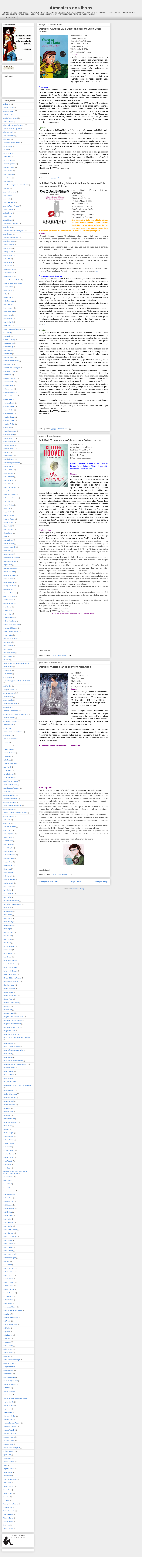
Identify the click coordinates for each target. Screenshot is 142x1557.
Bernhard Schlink (9, 311)
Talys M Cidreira (8, 1469)
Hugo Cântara (8, 635)
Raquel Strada (8, 1279)
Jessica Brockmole (9, 739)
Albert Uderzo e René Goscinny (14, 125)
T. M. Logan (7, 1458)
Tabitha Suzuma (8, 1462)
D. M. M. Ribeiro (8, 449)
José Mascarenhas (9, 802)
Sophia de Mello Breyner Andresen (15, 1398)
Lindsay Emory (8, 932)
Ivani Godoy (7, 670)
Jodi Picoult (7, 767)
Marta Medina (8, 1078)
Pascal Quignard (9, 1194)
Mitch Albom (7, 1126)
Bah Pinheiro (7, 266)
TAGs (5, 1465)
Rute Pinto (6, 1338)
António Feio (7, 227)
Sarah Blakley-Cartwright (11, 1360)
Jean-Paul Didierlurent (10, 711)
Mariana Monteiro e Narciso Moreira (15, 1064)
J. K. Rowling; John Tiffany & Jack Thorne (17, 681)
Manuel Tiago (7, 999)
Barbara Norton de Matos (11, 280)
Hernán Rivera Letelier (11, 631)
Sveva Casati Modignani (11, 1447)
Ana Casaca (7, 178)
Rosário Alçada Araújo (10, 1317)
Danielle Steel (8, 466)
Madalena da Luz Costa (11, 981)
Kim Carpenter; (8, 872)
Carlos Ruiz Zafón (9, 371)
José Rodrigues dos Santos (12, 805)
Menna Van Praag (9, 1105)
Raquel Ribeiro (8, 1275)
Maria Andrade (8, 1043)
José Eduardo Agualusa (11, 788)
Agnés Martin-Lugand (10, 118)
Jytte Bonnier (7, 837)
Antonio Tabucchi (9, 241)
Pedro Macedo (8, 1244)
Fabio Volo (7, 550)
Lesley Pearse (8, 911)
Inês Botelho (7, 642)
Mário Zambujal (8, 1071)
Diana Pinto (7, 484)
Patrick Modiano (8, 1208)
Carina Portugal (8, 347)
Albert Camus (8, 121)
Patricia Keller (8, 1198)
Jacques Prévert (8, 689)
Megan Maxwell (8, 1101)
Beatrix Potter (8, 287)
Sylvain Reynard (8, 1451)
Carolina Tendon (8, 382)
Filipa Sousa (7, 565)
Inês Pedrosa (7, 656)
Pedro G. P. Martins (9, 1236)
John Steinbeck (8, 774)
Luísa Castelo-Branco (10, 964)
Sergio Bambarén (9, 1367)
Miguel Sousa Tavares (10, 1122)
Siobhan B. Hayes (9, 1384)
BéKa (5, 294)
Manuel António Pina (10, 995)
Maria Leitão (7, 1054)
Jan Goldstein (8, 697)
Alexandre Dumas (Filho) (11, 143)
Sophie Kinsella (8, 1402)
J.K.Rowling (7, 686)
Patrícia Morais (8, 1201)
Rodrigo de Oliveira (9, 1307)
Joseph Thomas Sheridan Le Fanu (15, 813)
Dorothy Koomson (9, 494)
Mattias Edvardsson (10, 1094)
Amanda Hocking (9, 167)
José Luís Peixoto (9, 795)
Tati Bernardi (7, 1476)
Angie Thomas (8, 209)
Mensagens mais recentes (49, 882)
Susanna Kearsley (9, 1433)
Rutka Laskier (8, 1346)
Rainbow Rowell (8, 1272)
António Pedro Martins (10, 237)
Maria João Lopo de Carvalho (13, 1050)
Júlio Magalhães (8, 834)
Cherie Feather (8, 413)
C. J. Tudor (7, 332)
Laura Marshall (8, 893)
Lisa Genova (7, 936)
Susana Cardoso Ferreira (11, 1423)
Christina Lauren (9, 420)
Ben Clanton (7, 304)
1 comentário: (62, 178)
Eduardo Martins (9, 519)
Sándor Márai (7, 1352)
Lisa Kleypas (7, 939)
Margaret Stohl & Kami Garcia (13, 1017)
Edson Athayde (8, 515)
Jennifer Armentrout (10, 721)
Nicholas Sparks (8, 1150)
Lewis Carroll (7, 918)
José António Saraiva (10, 781)
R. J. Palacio (7, 1265)
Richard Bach (7, 1296)
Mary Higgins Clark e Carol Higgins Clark (17, 1085)
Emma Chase (8, 540)
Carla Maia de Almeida (11, 361)
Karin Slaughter (8, 848)
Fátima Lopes (8, 554)
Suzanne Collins (8, 1440)
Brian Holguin (7, 318)
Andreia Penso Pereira (11, 206)
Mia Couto (6, 1108)
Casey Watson (8, 385)
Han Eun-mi (7, 607)
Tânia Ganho (7, 1472)
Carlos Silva (7, 375)
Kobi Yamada (7, 876)
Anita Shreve (7, 213)
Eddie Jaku (7, 508)
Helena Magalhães (9, 621)
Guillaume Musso (9, 603)
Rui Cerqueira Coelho (10, 1324)
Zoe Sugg (6, 1525)
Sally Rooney (7, 1349)
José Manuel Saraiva (10, 799)
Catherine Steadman (10, 396)
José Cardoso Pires (10, 784)
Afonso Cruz (7, 114)
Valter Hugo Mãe (9, 1511)
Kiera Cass (7, 869)
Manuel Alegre (8, 992)
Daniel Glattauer (8, 459)
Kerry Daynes (8, 865)
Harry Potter (7, 614)
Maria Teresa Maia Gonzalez (13, 1061)
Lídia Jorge (7, 929)
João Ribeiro (7, 756)
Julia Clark (6, 820)
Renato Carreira (8, 1289)
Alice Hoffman (8, 153)
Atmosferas (7, 248)
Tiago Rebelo (7, 1493)
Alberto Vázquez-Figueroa (12, 129)
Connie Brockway (9, 438)
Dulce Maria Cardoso (10, 498)
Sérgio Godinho (8, 1370)
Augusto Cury (8, 255)
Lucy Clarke (7, 957)
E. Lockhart (7, 501)
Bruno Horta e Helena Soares (13, 329)
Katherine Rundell (9, 855)
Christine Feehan (9, 424)
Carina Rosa (7, 354)
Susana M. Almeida (9, 1426)
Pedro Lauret (7, 1240)
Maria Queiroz (8, 1057)
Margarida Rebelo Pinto (11, 1027)
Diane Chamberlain (9, 487)
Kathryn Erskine (8, 858)
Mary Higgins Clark (9, 1082)
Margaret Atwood (9, 1013)
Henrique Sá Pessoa (10, 628)
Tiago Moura (7, 1490)
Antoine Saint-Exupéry (10, 223)
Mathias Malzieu (8, 1091)
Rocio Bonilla (7, 1303)
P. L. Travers (7, 1184)
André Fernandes (9, 202)
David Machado (8, 473)
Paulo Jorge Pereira (10, 1229)
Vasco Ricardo (8, 1514)
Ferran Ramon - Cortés (11, 558)
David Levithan (8, 470)
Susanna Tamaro (9, 1437)
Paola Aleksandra (9, 1191)
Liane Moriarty (8, 922)
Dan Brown (7, 452)
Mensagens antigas (101, 882)
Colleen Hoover (8, 434)
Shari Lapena (7, 1374)
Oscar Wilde (7, 1180)
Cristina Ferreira (8, 445)
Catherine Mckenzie (10, 392)
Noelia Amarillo (8, 1157)
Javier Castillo (8, 700)
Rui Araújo (6, 1321)
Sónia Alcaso (7, 1395)
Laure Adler (7, 897)
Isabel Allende (8, 667)
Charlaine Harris (8, 403)
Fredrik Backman (9, 572)
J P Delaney (7, 674)
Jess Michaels (8, 735)
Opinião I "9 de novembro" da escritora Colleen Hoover (70, 440)
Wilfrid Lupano (8, 1521)
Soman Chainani (9, 1391)
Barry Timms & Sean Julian (12, 283)
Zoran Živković (8, 1528)
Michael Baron (8, 1112)
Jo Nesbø (6, 742)
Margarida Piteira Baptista (12, 1024)
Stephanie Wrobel (9, 1416)
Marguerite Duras (9, 1031)
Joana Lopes (7, 746)
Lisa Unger (7, 943)
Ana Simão (7, 199)
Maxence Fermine (9, 1097)
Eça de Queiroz (8, 505)
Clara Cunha (7, 427)
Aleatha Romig (8, 132)
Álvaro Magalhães (9, 164)
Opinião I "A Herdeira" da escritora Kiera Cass (65, 666)
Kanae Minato (8, 841)
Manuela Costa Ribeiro (11, 1002)
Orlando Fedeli (8, 1177)
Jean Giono (7, 707)
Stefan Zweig (7, 1412)
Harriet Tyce (7, 610)
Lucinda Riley (7, 953)
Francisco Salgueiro (10, 568)
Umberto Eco (7, 1507)
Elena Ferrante (8, 529)
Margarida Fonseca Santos (12, 1020)
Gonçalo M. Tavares (10, 593)
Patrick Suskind (8, 1215)
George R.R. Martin (9, 586)
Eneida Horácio (8, 544)
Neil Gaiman (7, 1147)
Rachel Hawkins (8, 1268)
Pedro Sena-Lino (9, 1254)
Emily (5, 536)
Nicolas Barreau (8, 1154)
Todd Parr (6, 1500)
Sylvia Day (7, 1455)
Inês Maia (6, 649)
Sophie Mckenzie (9, 1405)
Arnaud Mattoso (8, 245)
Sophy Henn (7, 1409)
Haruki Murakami (9, 617)
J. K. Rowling (7, 677)
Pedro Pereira (8, 1250)
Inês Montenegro (9, 652)
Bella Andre (7, 297)
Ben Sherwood (8, 308)
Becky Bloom (7, 290)
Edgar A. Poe (7, 512)
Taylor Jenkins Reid (9, 1479)
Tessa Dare (7, 1483)
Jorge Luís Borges (9, 777)
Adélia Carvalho (8, 107)
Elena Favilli (7, 526)
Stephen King (7, 1419)
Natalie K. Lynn (8, 1143)
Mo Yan (5, 1129)
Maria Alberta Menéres (11, 1034)
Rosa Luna (7, 1314)
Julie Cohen (7, 830)
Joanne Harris (8, 749)
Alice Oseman (8, 160)
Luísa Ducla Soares (10, 960)
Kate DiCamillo (8, 851)
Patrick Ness (7, 1212)
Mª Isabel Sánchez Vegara (12, 978)
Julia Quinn (7, 823)
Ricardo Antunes (9, 1293)
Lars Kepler (7, 890)
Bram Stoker (7, 315)
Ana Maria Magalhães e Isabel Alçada (16, 185)
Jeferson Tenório (9, 718)
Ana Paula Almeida (9, 192)
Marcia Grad (7, 1010)
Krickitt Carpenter (9, 879)
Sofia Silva (7, 1388)
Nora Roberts (7, 1161)
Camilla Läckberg (9, 339)
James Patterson (9, 693)
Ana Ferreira (7, 181)
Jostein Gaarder (8, 816)
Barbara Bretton (8, 273)
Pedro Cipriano (8, 1233)
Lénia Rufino (7, 907)
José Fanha (7, 791)
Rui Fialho (6, 1328)
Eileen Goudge (8, 522)
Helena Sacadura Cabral (11, 624)
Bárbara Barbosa (9, 269)
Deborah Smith (8, 480)
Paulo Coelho (7, 1226)
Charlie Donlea (8, 410)
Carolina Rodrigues (9, 378)
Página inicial (10, 18)
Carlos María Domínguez (11, 368)
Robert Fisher (8, 1300)
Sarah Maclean (8, 1363)
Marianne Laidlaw (9, 1068)
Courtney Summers (9, 441)
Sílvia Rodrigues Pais (10, 1381)
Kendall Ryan (7, 862)
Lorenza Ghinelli (8, 946)
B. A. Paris (6, 259)
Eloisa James (7, 533)
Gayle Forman (8, 579)
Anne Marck (7, 220)
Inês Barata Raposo (10, 638)
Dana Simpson (8, 456)
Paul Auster (7, 1219)
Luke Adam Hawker (9, 974)
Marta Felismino (8, 1075)
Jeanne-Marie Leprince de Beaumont (15, 714)
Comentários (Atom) (77, 889)
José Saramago (8, 809)
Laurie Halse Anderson (11, 900)
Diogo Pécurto (8, 491)
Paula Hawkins (8, 1222)
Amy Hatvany (7, 171)
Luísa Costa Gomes (10, 967)
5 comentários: (63, 874)
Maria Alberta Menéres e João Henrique (16, 1038)
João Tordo (7, 760)
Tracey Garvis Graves (10, 1504)
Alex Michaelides (9, 136)
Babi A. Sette (7, 262)
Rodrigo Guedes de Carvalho (13, 1310)
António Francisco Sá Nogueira (13, 231)
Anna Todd (7, 216)
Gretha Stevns (8, 600)
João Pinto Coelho (9, 753)
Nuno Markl (7, 1164)
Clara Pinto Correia (9, 431)
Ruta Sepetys (7, 1335)
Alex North (6, 139)
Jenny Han (7, 728)
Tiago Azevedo (8, 1486)
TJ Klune (6, 1497)
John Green (7, 770)
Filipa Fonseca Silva (10, 561)
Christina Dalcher (9, 417)
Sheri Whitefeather (9, 1377)
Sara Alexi (6, 1356)
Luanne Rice (7, 950)
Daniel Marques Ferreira (11, 463)
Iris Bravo (6, 660)
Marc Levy (6, 1006)
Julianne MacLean (9, 827)
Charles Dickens (8, 406)
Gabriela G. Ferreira (10, 575)
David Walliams (8, 477)
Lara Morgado (8, 886)
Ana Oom (6, 188)
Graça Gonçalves (9, 596)
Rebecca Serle (8, 1286)
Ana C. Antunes (8, 174)
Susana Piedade (9, 1430)
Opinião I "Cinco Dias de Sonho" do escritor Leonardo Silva (15, 1172)
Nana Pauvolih (8, 1136)
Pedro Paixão (7, 1247)
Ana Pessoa (7, 195)
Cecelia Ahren (8, 399)
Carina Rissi (7, 350)
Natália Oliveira (8, 1140)
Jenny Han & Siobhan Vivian (12, 732)
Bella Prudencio (8, 301)
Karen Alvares (8, 844)
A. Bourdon (7, 104)
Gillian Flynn (7, 589)
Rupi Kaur (6, 1331)
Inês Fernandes (8, 645)
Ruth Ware (7, 1342)
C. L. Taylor (7, 336)
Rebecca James (8, 1282)
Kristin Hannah (8, 883)
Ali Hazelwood (8, 146)
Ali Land (6, 150)
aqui (97, 271)
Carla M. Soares (8, 357)
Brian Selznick (8, 322)
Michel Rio (6, 1115)
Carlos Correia (8, 364)
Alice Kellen (7, 157)
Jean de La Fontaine (10, 704)
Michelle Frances (9, 1119)
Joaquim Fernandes (10, 763)
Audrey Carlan (8, 252)
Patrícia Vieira (8, 1205)
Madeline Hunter (9, 985)
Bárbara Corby (8, 276)
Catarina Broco (8, 389)
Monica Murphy (8, 1133)
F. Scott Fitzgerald (9, 547)
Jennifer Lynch (8, 725)
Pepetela (6, 1261)
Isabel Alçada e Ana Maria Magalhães (16, 663)
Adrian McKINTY (9, 111)
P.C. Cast (6, 1187)
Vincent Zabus (8, 1518)
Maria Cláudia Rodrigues (11, 1046)
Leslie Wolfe (7, 915)
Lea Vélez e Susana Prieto (12, 904)
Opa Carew (7, 1168)
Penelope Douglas (9, 1258)
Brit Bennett (7, 325)
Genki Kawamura (9, 582)
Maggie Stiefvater (9, 988)
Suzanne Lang (8, 1444)
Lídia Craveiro (8, 925)
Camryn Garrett (8, 343)
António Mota (7, 234)
